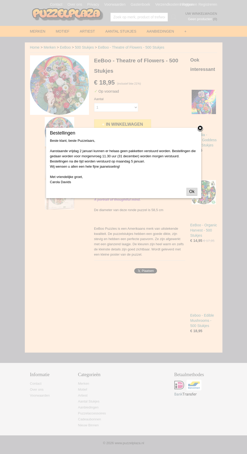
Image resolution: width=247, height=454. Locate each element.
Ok (191, 191)
